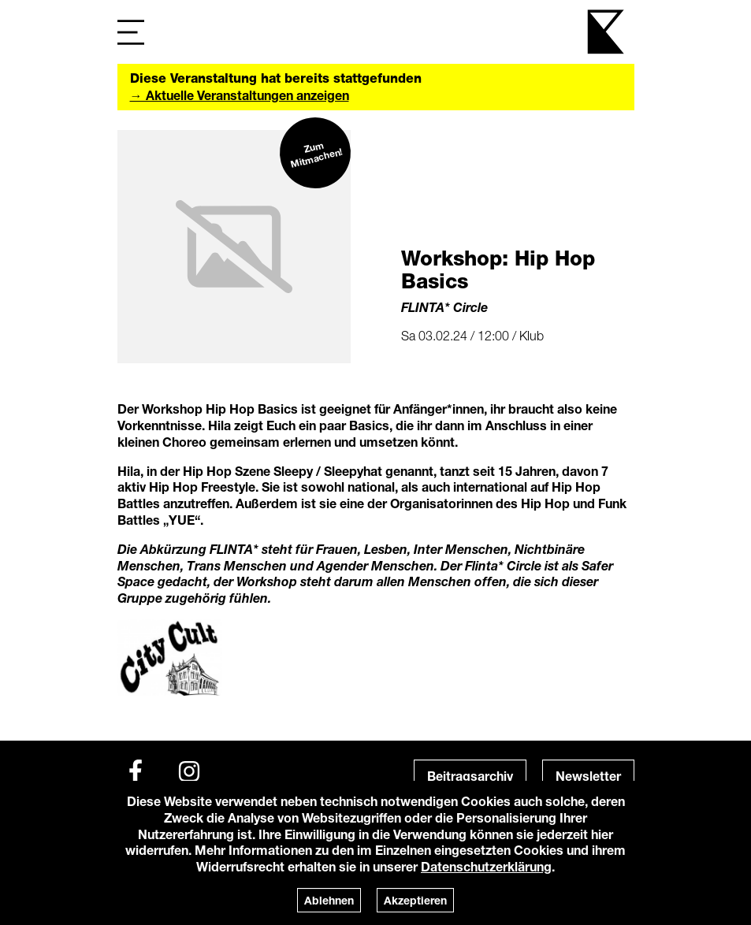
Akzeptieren (415, 900)
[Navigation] (130, 32)
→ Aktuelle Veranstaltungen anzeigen (239, 94)
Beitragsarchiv (470, 775)
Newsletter (588, 775)
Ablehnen (329, 900)
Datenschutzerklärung (486, 866)
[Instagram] (189, 771)
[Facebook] (135, 771)
